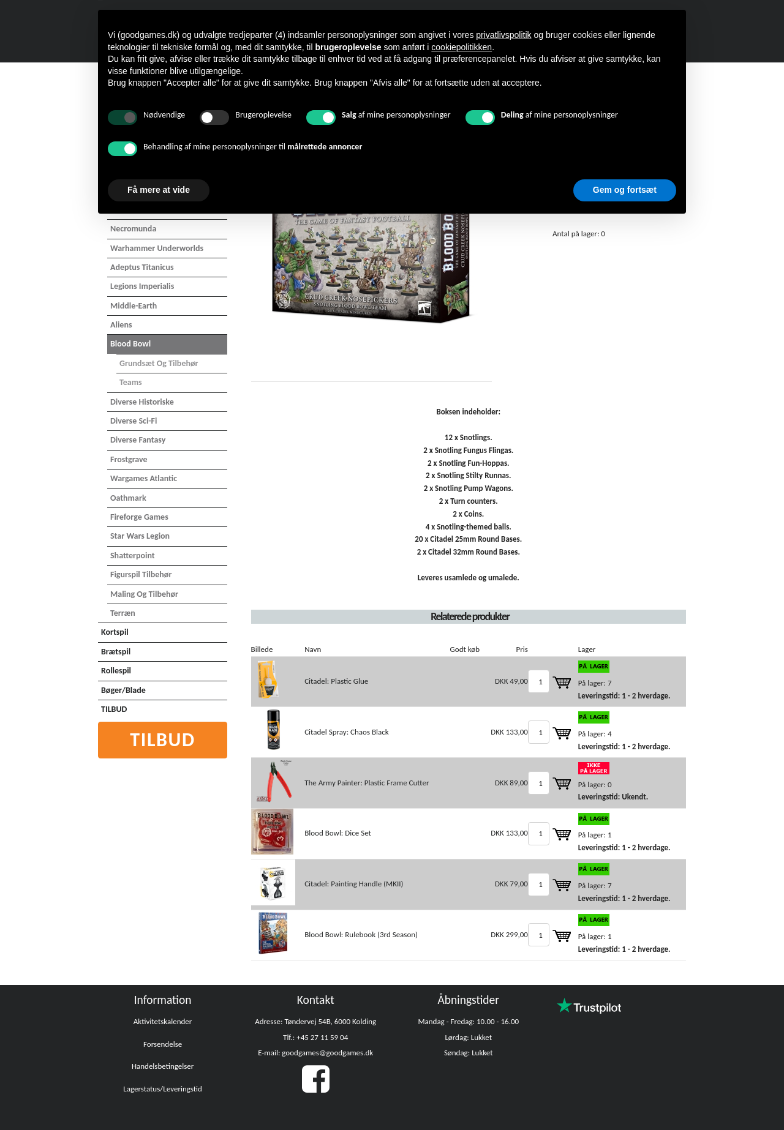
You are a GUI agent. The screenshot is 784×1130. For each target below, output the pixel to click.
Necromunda (133, 228)
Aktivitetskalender (163, 1021)
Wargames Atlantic (143, 478)
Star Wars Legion (140, 536)
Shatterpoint (132, 555)
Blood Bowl (130, 344)
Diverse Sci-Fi (133, 421)
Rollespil (116, 670)
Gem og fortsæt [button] (625, 190)
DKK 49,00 (511, 681)
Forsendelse (162, 1044)
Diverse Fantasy (137, 440)
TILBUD (114, 709)
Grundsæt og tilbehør (158, 363)
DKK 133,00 (509, 731)
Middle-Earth (133, 306)
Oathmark (128, 498)
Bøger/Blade (123, 690)
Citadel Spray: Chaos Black (346, 731)
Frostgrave (129, 459)
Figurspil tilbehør (141, 574)
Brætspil (115, 651)
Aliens (121, 325)
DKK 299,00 (509, 934)
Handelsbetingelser (163, 1066)
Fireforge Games (139, 517)
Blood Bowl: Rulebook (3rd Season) (361, 934)
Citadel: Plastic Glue (336, 681)
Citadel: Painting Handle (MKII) (353, 883)
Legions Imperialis (142, 286)
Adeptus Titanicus (142, 267)
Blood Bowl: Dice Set (337, 832)
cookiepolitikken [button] (461, 47)
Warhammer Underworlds (156, 248)
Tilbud (162, 740)
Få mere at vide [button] (158, 190)
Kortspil (115, 632)
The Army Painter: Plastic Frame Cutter (366, 782)
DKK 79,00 (511, 883)
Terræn (122, 613)
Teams (130, 382)
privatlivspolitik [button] (503, 35)
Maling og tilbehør (144, 594)
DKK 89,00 (511, 782)
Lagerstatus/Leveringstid (162, 1088)
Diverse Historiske (142, 402)
